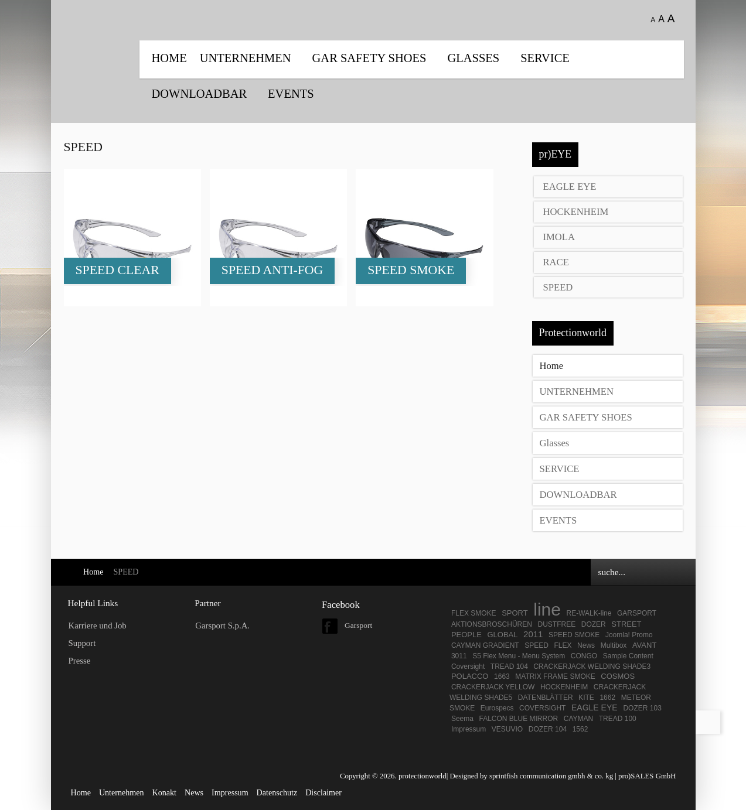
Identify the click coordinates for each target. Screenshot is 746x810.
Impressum (468, 729)
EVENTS (291, 93)
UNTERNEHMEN (245, 58)
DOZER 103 (642, 708)
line (547, 609)
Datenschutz (277, 792)
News (586, 645)
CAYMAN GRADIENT (485, 645)
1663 (502, 676)
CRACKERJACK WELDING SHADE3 (591, 666)
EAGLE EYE (570, 186)
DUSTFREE (556, 624)
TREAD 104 (510, 666)
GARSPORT (636, 613)
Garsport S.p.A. (222, 625)
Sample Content (628, 656)
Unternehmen (121, 792)
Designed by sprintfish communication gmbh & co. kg (531, 776)
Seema (462, 719)
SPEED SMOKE (574, 635)
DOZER (593, 624)
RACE (556, 262)
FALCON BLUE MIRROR (518, 719)
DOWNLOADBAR (199, 93)
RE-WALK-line (589, 613)
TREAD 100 (617, 719)
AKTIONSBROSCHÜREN (491, 624)
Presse (80, 660)
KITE (586, 697)
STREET (626, 624)
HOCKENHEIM (576, 211)
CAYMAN (578, 719)
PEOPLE (466, 634)
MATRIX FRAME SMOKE (555, 676)
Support (82, 643)
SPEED (558, 287)
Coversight (468, 666)
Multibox (614, 645)
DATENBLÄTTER (545, 697)
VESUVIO (507, 729)
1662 (607, 697)
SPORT (515, 613)
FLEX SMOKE (473, 613)
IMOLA (559, 236)
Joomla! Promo (629, 635)
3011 (459, 656)
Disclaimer (323, 792)
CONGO (584, 656)
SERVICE (545, 58)
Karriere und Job (98, 625)
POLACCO (470, 676)
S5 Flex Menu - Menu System (518, 656)
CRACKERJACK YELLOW (492, 687)
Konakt (164, 792)
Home (169, 58)
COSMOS (618, 676)
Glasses (473, 58)
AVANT (644, 645)
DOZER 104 (548, 729)
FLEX (563, 645)
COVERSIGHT (542, 708)
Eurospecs (497, 708)
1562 (580, 729)
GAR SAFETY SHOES (369, 58)
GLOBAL (502, 634)
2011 (533, 634)
